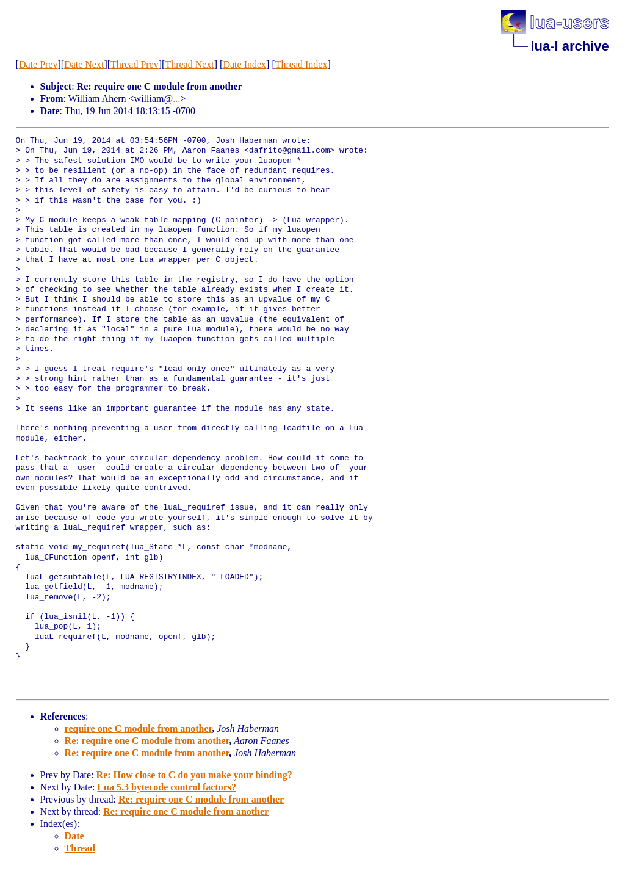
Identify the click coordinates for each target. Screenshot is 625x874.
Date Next (84, 64)
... (176, 98)
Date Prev (38, 64)
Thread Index (301, 64)
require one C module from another (138, 728)
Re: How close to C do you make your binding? (194, 775)
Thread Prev (134, 64)
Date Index (244, 64)
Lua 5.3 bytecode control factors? (166, 787)
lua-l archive (569, 46)
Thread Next (189, 64)
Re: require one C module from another (147, 740)
